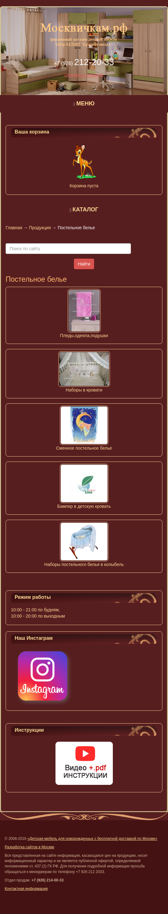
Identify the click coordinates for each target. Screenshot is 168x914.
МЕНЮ (85, 103)
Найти (84, 263)
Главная (14, 227)
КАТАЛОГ (85, 209)
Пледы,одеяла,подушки (84, 335)
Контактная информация (26, 888)
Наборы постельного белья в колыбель (84, 564)
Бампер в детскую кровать (84, 506)
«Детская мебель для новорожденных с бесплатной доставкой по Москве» (92, 838)
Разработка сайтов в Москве (29, 847)
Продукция (40, 227)
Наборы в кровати (84, 389)
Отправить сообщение (84, 75)
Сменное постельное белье (84, 448)
